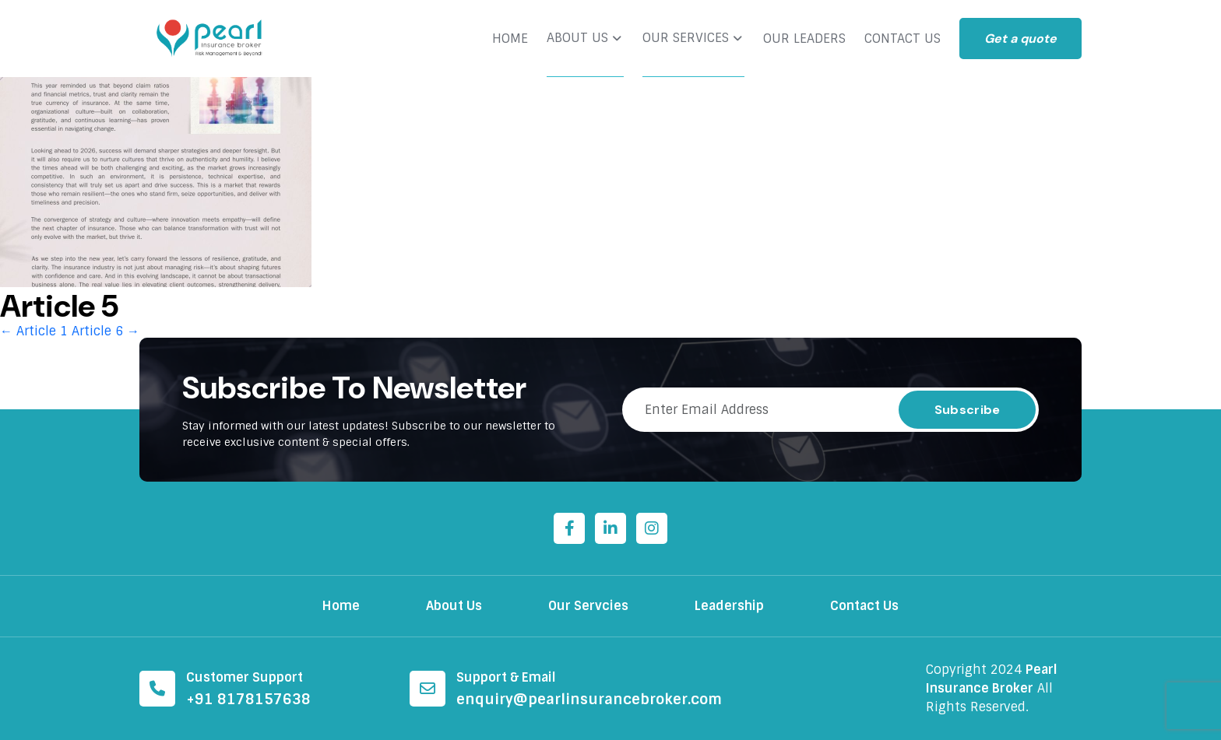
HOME (510, 39)
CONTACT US (902, 39)
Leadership (729, 606)
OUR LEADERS (804, 39)
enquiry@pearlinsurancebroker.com (589, 699)
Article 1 (34, 331)
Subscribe (967, 410)
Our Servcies (588, 606)
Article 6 (105, 331)
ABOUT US (577, 38)
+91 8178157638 (248, 699)
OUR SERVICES (685, 38)
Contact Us (864, 606)
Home (341, 606)
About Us (454, 606)
